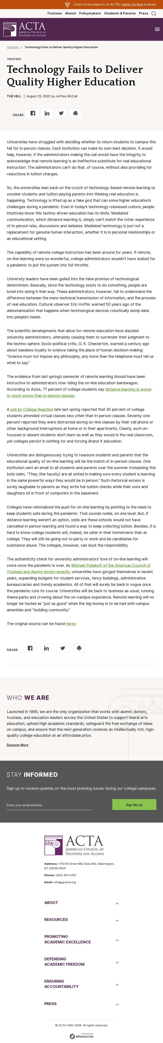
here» (71, 623)
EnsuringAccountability (61, 984)
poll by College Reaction (31, 409)
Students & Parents (120, 13)
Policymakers (90, 13)
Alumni (70, 13)
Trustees (54, 13)
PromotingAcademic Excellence (67, 939)
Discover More (17, 745)
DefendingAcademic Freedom (64, 961)
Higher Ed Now (132, 4)
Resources (56, 919)
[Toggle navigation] (157, 29)
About (51, 902)
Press (143, 13)
